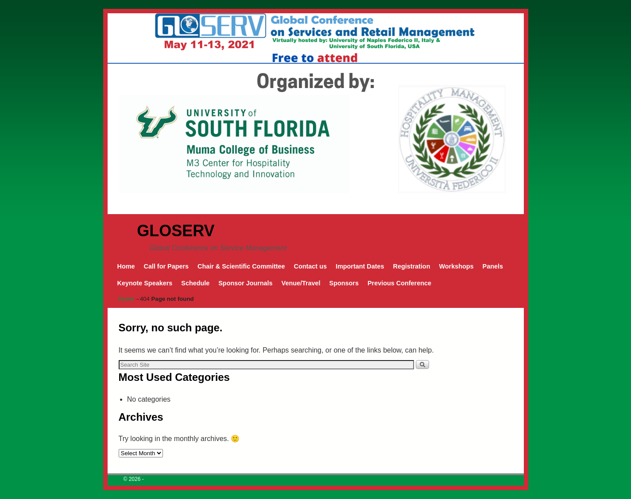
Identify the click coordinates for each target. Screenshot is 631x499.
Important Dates (360, 266)
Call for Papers (166, 266)
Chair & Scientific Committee (241, 266)
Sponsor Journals (245, 283)
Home (126, 266)
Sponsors (344, 283)
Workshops (456, 266)
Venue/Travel (301, 283)
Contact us (310, 266)
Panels (493, 266)
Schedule (195, 283)
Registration (411, 266)
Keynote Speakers (145, 283)
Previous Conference (399, 283)
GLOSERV (175, 231)
